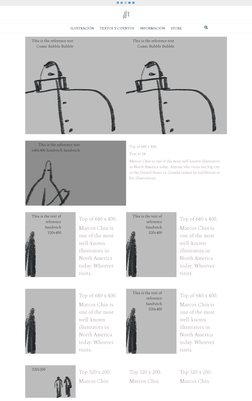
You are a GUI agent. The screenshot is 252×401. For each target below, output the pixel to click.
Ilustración (82, 28)
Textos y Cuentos (117, 28)
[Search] (206, 27)
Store (176, 28)
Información (152, 28)
